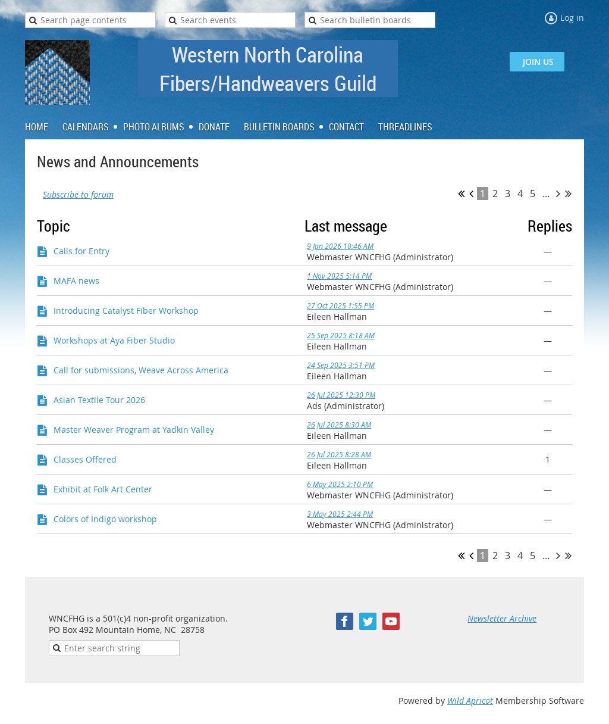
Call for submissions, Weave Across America (141, 370)
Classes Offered (85, 459)
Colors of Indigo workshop (105, 519)
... (546, 193)
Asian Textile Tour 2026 (99, 399)
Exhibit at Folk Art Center (103, 489)
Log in (572, 17)
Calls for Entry (81, 251)
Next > (558, 193)
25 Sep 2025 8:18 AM (341, 335)
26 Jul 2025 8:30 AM (339, 424)
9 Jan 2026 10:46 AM (340, 246)
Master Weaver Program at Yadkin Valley (134, 429)
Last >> (568, 193)
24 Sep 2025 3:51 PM (341, 365)
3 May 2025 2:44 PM (340, 514)
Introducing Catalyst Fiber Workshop (126, 310)
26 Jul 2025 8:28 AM (339, 454)
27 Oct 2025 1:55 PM (340, 305)
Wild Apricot (470, 700)
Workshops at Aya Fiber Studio (114, 340)
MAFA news (76, 280)
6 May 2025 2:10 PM (340, 484)
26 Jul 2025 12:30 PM (341, 395)
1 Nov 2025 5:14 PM (339, 275)
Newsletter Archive (501, 618)
